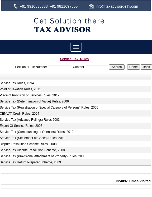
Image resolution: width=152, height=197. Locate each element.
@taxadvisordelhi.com (120, 6)
